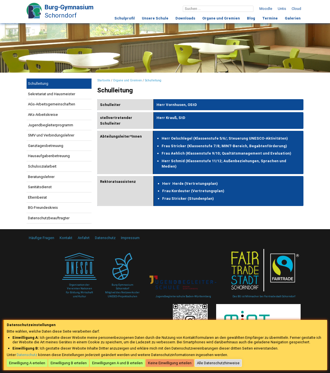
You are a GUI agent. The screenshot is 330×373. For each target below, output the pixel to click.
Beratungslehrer (41, 177)
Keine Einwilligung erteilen (170, 363)
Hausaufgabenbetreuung (49, 156)
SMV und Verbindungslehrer (51, 135)
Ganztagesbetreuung (45, 146)
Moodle (265, 8)
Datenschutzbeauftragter (49, 218)
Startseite (103, 80)
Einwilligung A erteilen (27, 363)
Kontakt (66, 238)
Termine (270, 18)
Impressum (130, 238)
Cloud (296, 8)
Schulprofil (124, 18)
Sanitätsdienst (40, 187)
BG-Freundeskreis (43, 207)
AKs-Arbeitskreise (43, 114)
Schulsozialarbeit (42, 166)
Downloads (185, 18)
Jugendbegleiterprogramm (50, 125)
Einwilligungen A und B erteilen (117, 363)
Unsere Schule (155, 18)
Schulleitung (38, 83)
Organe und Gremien (221, 18)
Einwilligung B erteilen (69, 363)
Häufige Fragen (41, 238)
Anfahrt (84, 238)
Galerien (293, 18)
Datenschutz (105, 238)
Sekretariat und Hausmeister (51, 94)
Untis (282, 8)
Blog (251, 18)
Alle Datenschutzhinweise (218, 363)
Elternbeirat (37, 197)
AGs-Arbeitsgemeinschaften (51, 104)
